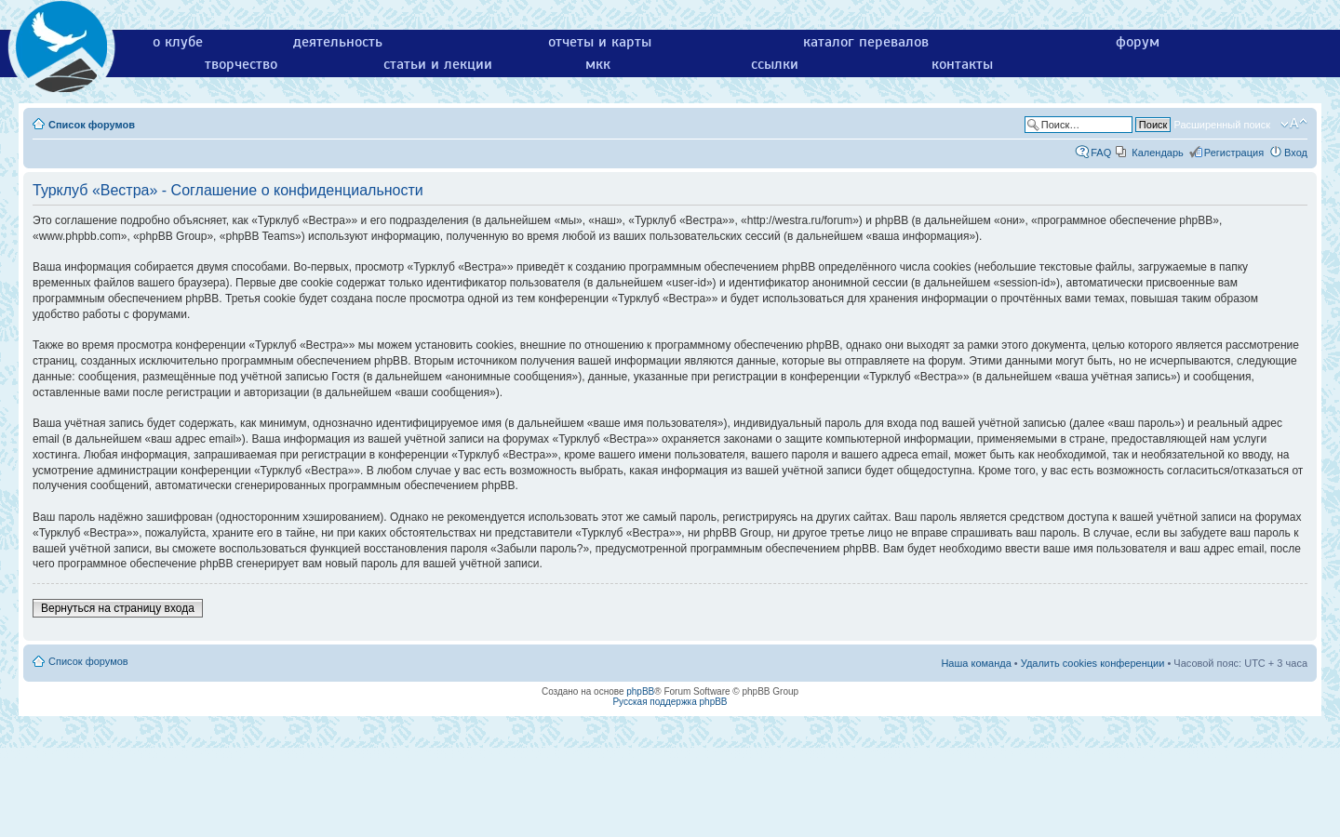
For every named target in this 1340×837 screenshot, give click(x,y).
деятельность (337, 42)
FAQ (1101, 152)
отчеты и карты (599, 42)
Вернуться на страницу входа (117, 608)
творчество (241, 64)
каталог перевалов (866, 42)
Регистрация (1234, 152)
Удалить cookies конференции (1093, 663)
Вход (1295, 152)
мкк (597, 64)
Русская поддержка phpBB (669, 702)
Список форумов (91, 124)
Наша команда (976, 663)
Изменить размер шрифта (1293, 123)
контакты (962, 64)
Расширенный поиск (1221, 124)
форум (1137, 42)
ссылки (774, 64)
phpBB (640, 691)
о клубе (178, 42)
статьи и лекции (437, 64)
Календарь (1158, 152)
